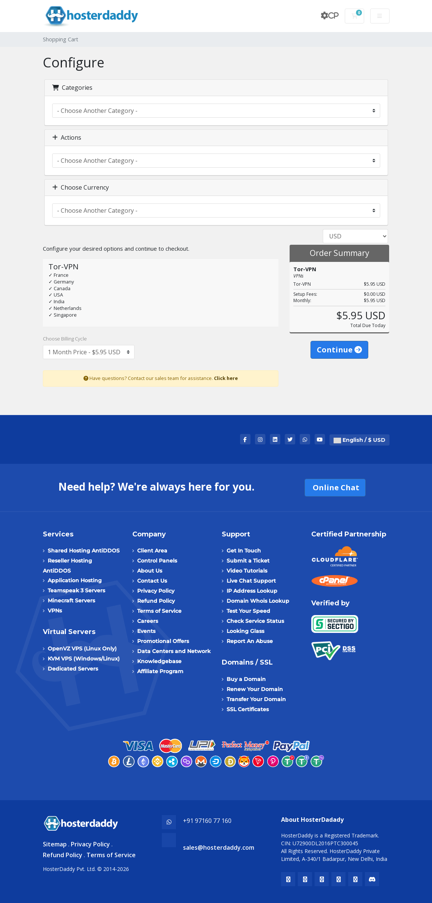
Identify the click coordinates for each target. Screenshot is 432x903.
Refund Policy (156, 601)
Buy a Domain (246, 679)
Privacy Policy (155, 590)
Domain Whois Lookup (258, 601)
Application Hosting (75, 580)
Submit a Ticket (248, 560)
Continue (339, 350)
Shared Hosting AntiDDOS (84, 550)
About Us (149, 570)
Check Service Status (255, 621)
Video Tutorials (247, 570)
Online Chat (335, 487)
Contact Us (152, 580)
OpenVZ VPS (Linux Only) (82, 648)
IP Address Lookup (252, 590)
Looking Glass (245, 631)
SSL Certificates (248, 709)
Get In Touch (244, 550)
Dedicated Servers (73, 668)
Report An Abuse (250, 641)
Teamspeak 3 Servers (76, 590)
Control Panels (157, 560)
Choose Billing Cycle (65, 338)
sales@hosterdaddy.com (218, 847)
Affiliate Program (160, 671)
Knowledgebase (159, 661)
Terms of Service (159, 611)
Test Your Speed (248, 611)
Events (146, 631)
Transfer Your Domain (256, 699)
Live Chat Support (251, 580)
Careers (147, 621)
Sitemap (55, 844)
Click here (226, 378)
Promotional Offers (163, 641)
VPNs (55, 610)
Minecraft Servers (71, 600)
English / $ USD (359, 440)
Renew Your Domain (255, 689)
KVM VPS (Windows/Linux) (84, 658)
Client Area (152, 550)
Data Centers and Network (174, 651)
